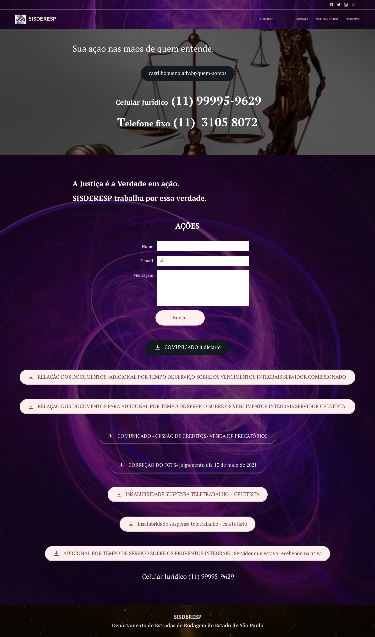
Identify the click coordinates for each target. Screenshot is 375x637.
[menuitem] (330, 19)
